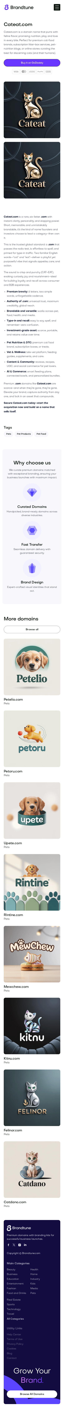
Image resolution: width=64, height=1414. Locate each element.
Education (13, 1283)
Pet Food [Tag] (41, 440)
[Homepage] (19, 7)
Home (33, 1279)
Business (12, 1279)
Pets (8, 440)
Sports (11, 1309)
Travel (10, 1318)
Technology (13, 1313)
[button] (57, 7)
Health (34, 1274)
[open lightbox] (32, 110)
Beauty (11, 1274)
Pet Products (24, 440)
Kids (32, 1288)
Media (34, 1293)
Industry (35, 1283)
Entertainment (15, 1288)
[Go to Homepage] (20, 1230)
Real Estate (14, 1304)
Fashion (11, 1293)
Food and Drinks (16, 1297)
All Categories (15, 1323)
